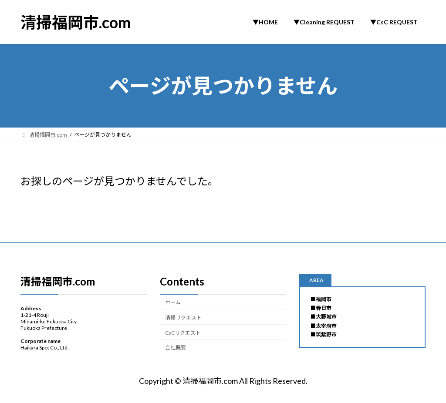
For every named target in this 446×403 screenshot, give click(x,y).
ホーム (173, 302)
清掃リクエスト (183, 317)
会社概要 (175, 347)
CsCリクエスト (183, 332)
